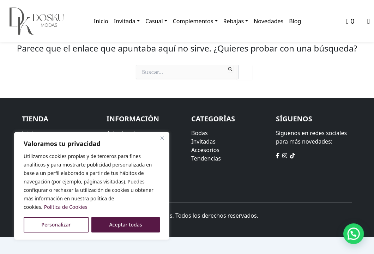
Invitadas (203, 141)
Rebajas (233, 21)
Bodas (199, 133)
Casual (154, 21)
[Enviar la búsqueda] (230, 68)
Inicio (101, 21)
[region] (91, 186)
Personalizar (56, 224)
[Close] (162, 138)
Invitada (124, 21)
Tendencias (206, 158)
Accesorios (205, 150)
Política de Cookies (66, 207)
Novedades (268, 21)
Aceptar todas (125, 224)
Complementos (193, 21)
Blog (295, 21)
